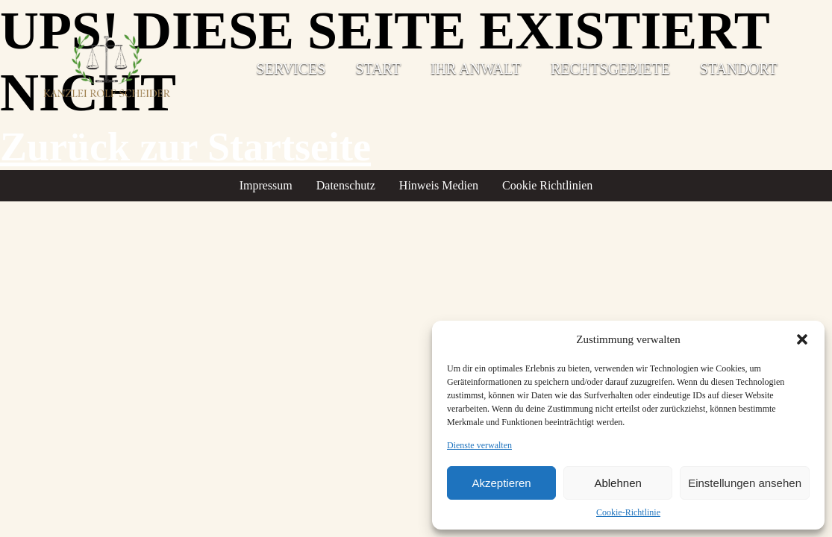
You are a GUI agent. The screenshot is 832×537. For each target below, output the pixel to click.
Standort (739, 68)
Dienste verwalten (479, 445)
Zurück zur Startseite (185, 147)
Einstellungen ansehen (744, 483)
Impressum (266, 185)
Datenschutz (345, 185)
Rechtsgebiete (610, 68)
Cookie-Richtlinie (628, 512)
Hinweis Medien (438, 185)
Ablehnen (617, 483)
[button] (802, 339)
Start (378, 68)
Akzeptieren (501, 483)
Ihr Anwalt (476, 68)
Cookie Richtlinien (547, 185)
